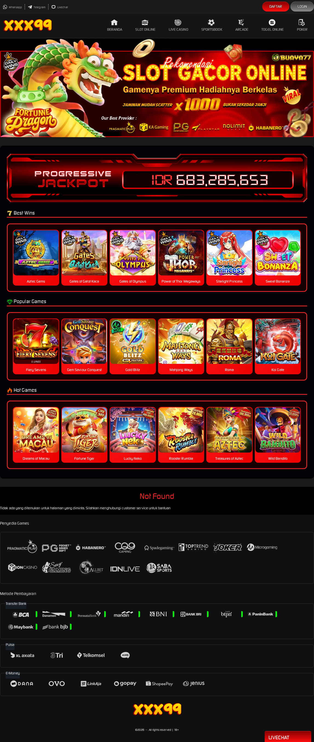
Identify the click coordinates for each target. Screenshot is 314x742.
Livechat (59, 7)
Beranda (114, 25)
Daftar (275, 6)
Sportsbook (211, 25)
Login (302, 6)
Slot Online (145, 25)
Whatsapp (12, 7)
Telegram (36, 7)
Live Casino (178, 25)
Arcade (242, 25)
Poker (302, 25)
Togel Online (272, 25)
